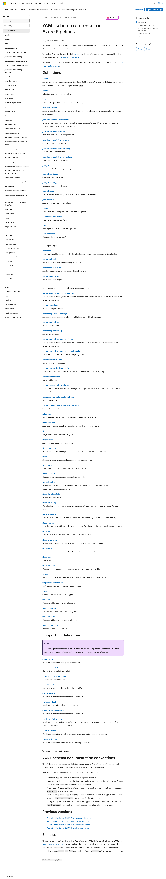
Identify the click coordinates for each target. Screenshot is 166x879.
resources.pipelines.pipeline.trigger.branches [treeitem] (15, 171)
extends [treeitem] (7, 39)
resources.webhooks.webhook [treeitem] (15, 190)
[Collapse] (28, 16)
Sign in (160, 3)
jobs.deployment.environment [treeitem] (15, 52)
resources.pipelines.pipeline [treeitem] (14, 162)
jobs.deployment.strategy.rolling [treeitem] (16, 65)
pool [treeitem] (6, 107)
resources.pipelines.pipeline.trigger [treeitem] (17, 166)
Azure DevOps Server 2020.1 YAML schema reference (69, 818)
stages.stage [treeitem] (9, 222)
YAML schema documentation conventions (148, 29)
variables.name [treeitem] (10, 308)
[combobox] (16, 21)
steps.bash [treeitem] (8, 235)
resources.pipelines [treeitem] (11, 157)
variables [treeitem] (8, 300)
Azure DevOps (56, 17)
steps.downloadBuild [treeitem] (12, 248)
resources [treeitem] (8, 120)
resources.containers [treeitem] (12, 133)
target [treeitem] (7, 287)
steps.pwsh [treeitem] (9, 265)
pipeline (78, 54)
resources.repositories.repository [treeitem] (16, 182)
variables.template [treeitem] (11, 313)
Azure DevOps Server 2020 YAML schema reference (68, 821)
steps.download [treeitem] (10, 244)
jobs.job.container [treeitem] (11, 81)
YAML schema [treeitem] (10, 30)
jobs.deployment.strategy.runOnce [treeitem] (14, 71)
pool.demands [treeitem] (10, 111)
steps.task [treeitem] (8, 278)
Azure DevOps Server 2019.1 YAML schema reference (68, 824)
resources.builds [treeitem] (10, 124)
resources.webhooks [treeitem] (12, 186)
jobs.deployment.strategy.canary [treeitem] (16, 61)
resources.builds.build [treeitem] (12, 128)
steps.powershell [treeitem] (11, 257)
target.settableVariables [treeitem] (13, 291)
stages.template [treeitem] (10, 226)
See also (140, 37)
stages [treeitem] (7, 218)
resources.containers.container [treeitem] (16, 137)
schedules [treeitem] (8, 209)
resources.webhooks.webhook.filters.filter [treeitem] (16, 203)
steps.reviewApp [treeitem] (10, 270)
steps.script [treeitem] (9, 274)
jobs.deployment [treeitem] (11, 48)
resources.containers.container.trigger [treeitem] (16, 143)
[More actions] (121, 18)
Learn (45, 17)
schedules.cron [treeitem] (10, 213)
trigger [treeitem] (7, 296)
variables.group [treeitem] (10, 304)
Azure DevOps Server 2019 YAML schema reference (68, 828)
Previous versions (144, 33)
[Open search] (155, 3)
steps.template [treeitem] (10, 283)
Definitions (142, 22)
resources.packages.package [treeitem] (15, 153)
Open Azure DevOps (154, 9)
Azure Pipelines (70, 17)
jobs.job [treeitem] (7, 77)
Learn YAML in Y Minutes (52, 844)
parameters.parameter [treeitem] (13, 103)
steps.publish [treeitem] (9, 261)
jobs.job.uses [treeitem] (9, 90)
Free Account (138, 9)
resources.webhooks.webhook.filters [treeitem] (16, 196)
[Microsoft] (4, 3)
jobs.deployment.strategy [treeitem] (14, 56)
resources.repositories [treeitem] (12, 177)
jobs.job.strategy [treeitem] (11, 85)
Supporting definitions (146, 25)
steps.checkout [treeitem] (10, 239)
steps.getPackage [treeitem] (11, 252)
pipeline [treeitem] (7, 35)
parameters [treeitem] (9, 98)
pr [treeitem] (5, 115)
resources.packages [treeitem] (12, 149)
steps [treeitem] (7, 231)
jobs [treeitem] (6, 43)
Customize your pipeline (69, 57)
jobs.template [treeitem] (9, 94)
